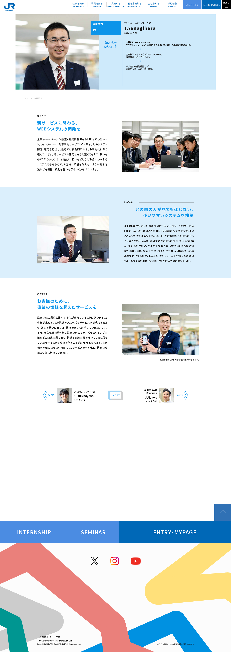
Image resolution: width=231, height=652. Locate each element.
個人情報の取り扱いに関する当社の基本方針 (55, 640)
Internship (34, 532)
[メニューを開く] (226, 4)
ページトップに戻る (222, 512)
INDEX (115, 395)
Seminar (93, 532)
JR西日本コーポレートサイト (49, 636)
